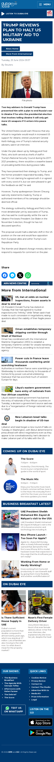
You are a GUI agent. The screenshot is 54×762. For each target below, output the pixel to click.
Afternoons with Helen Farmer (12, 690)
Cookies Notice (38, 678)
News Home (12, 48)
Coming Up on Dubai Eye (24, 451)
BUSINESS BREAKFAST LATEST (27, 504)
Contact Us (36, 684)
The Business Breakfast (10, 679)
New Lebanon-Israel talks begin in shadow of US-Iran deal (25, 420)
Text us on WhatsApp (13, 709)
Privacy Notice (38, 681)
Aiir (18, 752)
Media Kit (36, 693)
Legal (34, 700)
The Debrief (10, 694)
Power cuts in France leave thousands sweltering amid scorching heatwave (25, 362)
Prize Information (40, 697)
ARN (10, 752)
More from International (19, 54)
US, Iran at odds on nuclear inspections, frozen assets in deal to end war (26, 300)
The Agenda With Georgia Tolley (12, 684)
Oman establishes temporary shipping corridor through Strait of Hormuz (26, 332)
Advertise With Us (40, 690)
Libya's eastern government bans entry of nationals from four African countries (26, 391)
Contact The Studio (41, 687)
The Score (9, 697)
